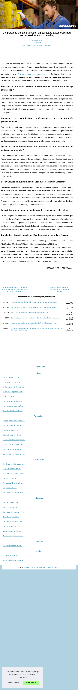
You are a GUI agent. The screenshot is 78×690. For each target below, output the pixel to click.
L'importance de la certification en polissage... (37, 45)
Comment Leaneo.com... (11, 478)
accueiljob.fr (38, 40)
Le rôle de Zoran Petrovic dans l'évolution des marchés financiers (33, 307)
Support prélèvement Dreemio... (14, 421)
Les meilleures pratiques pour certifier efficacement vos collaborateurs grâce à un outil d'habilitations (15, 289)
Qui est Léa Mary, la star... (12, 377)
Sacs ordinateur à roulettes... (12, 435)
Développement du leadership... (13, 464)
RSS (58, 567)
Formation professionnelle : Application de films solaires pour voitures (59, 289)
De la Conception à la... (11, 517)
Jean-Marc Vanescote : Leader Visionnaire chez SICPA (30, 313)
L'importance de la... (9, 488)
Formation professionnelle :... (13, 483)
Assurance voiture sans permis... (14, 440)
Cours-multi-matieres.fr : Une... (13, 521)
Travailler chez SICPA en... (12, 382)
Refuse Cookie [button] (13, 683)
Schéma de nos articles (39, 567)
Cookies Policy (51, 567)
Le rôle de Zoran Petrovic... (12, 469)
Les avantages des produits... (13, 425)
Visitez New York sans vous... (13, 449)
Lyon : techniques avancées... (13, 401)
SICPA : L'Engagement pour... (13, 392)
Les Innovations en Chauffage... (13, 406)
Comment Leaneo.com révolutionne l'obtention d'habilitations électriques (35, 318)
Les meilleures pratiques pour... (13, 492)
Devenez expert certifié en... (12, 531)
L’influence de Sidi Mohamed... (13, 387)
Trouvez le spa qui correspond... (14, 444)
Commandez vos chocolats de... (14, 454)
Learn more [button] (22, 677)
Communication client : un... (12, 526)
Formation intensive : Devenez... (14, 560)
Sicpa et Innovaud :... (10, 396)
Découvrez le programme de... (13, 536)
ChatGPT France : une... (11, 502)
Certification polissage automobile (31, 74)
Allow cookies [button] (31, 683)
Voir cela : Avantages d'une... (12, 411)
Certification (37, 43)
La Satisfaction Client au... (12, 555)
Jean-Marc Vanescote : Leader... (14, 473)
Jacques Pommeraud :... (11, 507)
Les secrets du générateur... (12, 546)
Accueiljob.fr (26, 567)
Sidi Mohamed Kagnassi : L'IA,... (14, 512)
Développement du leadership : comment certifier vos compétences (34, 302)
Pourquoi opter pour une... (12, 430)
